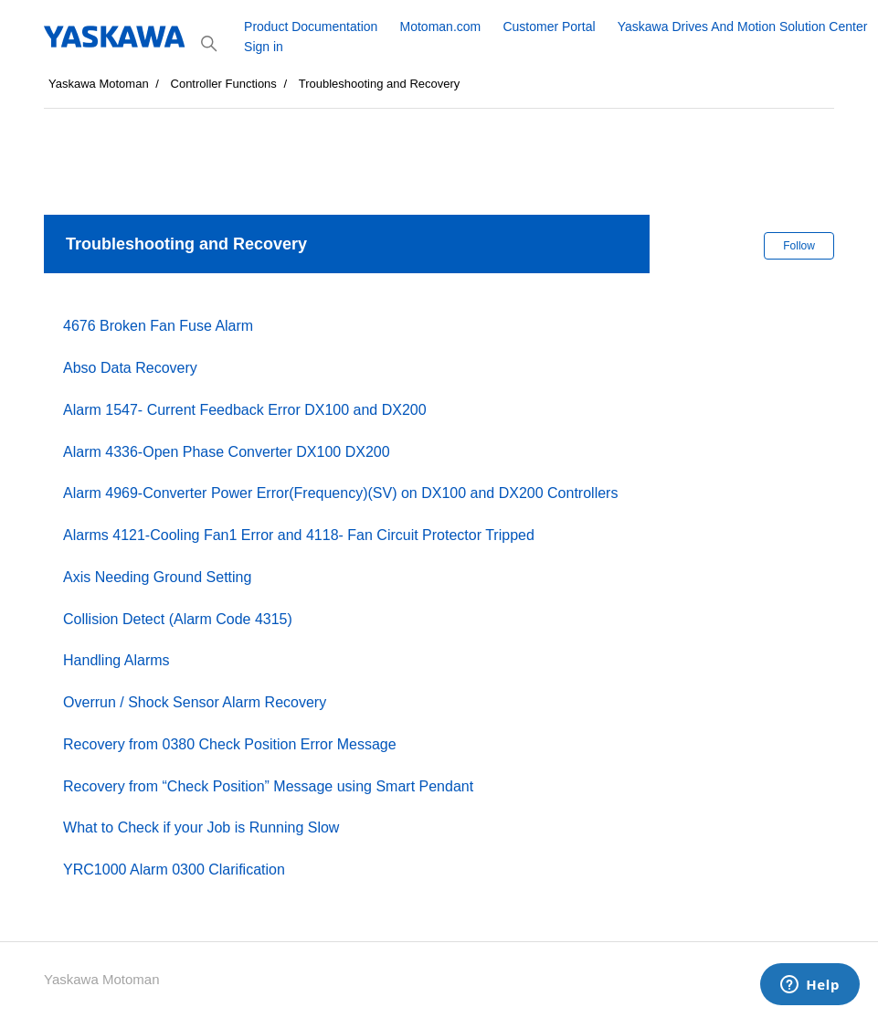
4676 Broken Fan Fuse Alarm (158, 326)
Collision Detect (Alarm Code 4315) (177, 619)
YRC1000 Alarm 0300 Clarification (174, 869)
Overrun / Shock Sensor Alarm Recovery (194, 702)
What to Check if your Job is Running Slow (201, 827)
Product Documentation (310, 26)
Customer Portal (548, 26)
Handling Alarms (116, 660)
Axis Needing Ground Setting (157, 577)
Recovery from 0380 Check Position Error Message (230, 744)
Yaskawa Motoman (98, 83)
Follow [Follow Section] (799, 245)
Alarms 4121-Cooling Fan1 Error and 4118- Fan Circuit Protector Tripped (298, 535)
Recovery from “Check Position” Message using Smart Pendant (268, 786)
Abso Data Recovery (130, 368)
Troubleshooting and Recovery (379, 83)
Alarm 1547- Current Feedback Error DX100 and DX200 (245, 410)
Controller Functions (224, 83)
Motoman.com (440, 26)
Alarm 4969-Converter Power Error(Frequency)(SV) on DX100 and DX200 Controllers (340, 493)
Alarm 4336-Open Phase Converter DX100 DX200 (226, 452)
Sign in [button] (263, 46)
